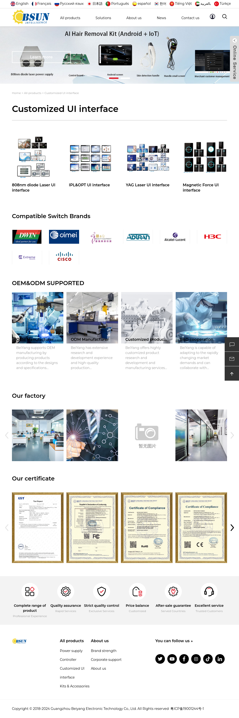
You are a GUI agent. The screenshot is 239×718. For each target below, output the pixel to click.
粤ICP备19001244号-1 (187, 709)
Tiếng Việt (180, 3)
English (19, 3)
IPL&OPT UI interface (89, 185)
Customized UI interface (61, 93)
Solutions (103, 18)
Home (16, 93)
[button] (114, 78)
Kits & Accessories (75, 686)
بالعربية (203, 3)
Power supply (71, 651)
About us (133, 18)
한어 (160, 3)
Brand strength (103, 651)
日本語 (95, 3)
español (141, 3)
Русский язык (69, 3)
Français (41, 3)
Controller (68, 659)
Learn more (41, 57)
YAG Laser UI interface (147, 185)
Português (117, 3)
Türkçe (222, 3)
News (161, 18)
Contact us (190, 18)
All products (70, 18)
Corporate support (106, 659)
